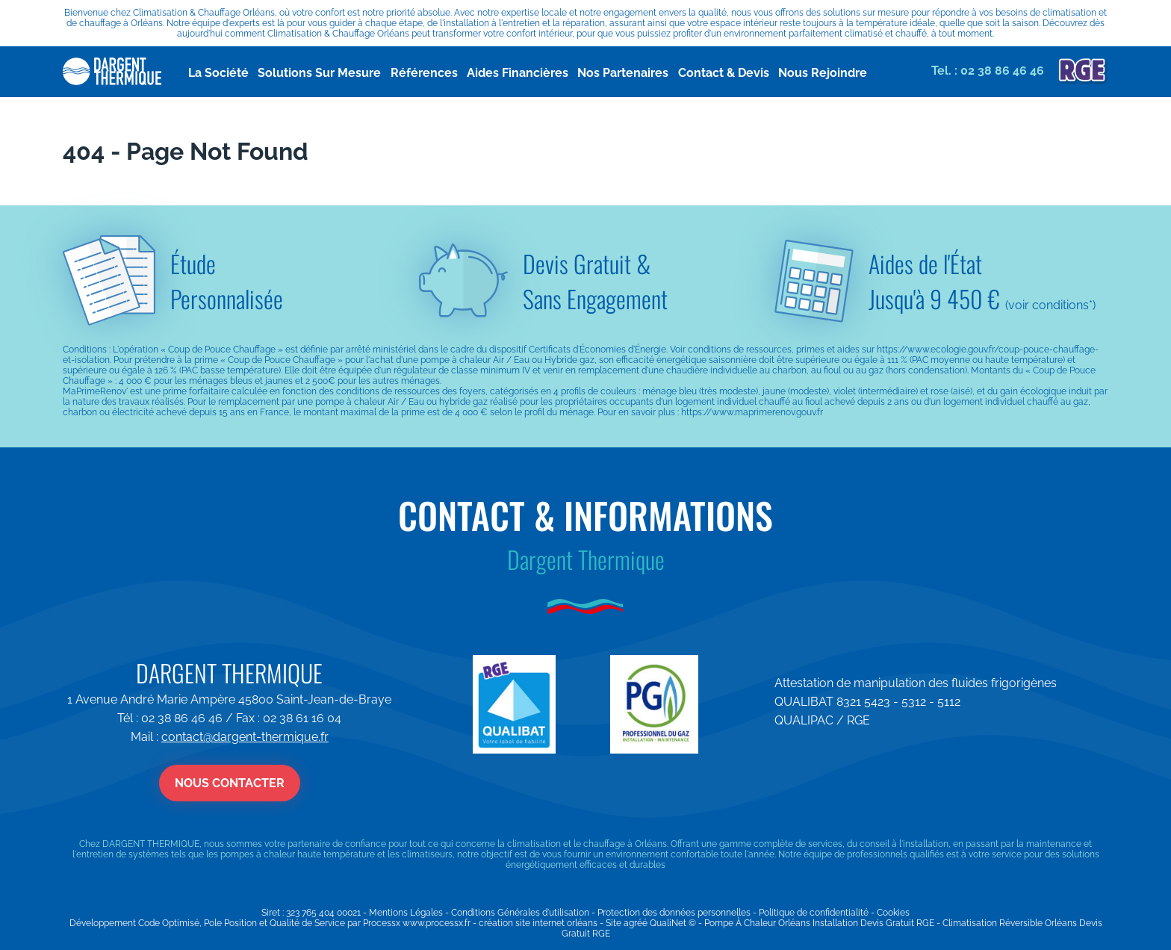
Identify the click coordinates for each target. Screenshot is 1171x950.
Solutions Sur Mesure (305, 72)
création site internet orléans (538, 923)
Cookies (893, 912)
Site (613, 923)
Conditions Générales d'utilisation (520, 912)
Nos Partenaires (635, 72)
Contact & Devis (735, 72)
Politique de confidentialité (814, 912)
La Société (213, 72)
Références (437, 72)
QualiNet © (673, 923)
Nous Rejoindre (841, 72)
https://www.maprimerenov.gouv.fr (752, 412)
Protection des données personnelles (674, 912)
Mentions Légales (406, 912)
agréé (635, 923)
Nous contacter (230, 783)
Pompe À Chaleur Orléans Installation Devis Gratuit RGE (819, 923)
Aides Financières (519, 72)
